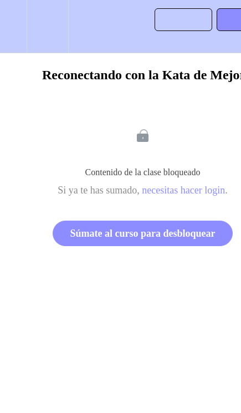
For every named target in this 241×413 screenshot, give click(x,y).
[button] (13, 26)
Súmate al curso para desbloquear (142, 233)
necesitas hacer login (183, 190)
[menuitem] (47, 26)
